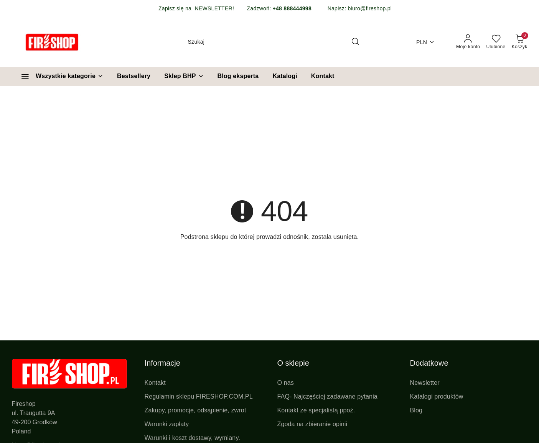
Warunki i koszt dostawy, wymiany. (193, 438)
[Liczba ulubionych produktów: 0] (495, 42)
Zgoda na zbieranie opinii (312, 424)
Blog (416, 410)
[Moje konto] (468, 42)
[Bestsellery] (133, 76)
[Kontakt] (323, 76)
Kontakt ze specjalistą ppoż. (316, 410)
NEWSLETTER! (214, 8)
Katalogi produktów (436, 396)
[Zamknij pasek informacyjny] (527, 8)
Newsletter (425, 382)
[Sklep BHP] (183, 76)
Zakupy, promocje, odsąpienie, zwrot (195, 410)
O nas (285, 382)
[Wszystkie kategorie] (59, 76)
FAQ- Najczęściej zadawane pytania (327, 396)
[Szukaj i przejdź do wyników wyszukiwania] (355, 42)
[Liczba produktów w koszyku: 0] (520, 42)
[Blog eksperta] (238, 76)
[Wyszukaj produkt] (273, 42)
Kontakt (155, 382)
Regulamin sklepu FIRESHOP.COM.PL (199, 396)
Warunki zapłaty (167, 424)
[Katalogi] (284, 76)
